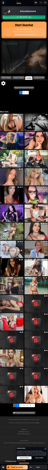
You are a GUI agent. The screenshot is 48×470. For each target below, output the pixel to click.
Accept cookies (24, 458)
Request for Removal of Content (24, 88)
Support (24, 429)
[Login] (3, 3)
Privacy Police (24, 440)
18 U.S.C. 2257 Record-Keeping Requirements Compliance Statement (24, 443)
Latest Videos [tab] (6, 78)
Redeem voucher (24, 431)
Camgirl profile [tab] (39, 78)
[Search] (45, 3)
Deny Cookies (39, 458)
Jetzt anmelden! (24, 463)
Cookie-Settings (21, 460)
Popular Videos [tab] (18, 78)
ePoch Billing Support (24, 434)
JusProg (37, 422)
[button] (36, 3)
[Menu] (41, 3)
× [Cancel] (45, 449)
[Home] (3, 467)
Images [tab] (28, 78)
